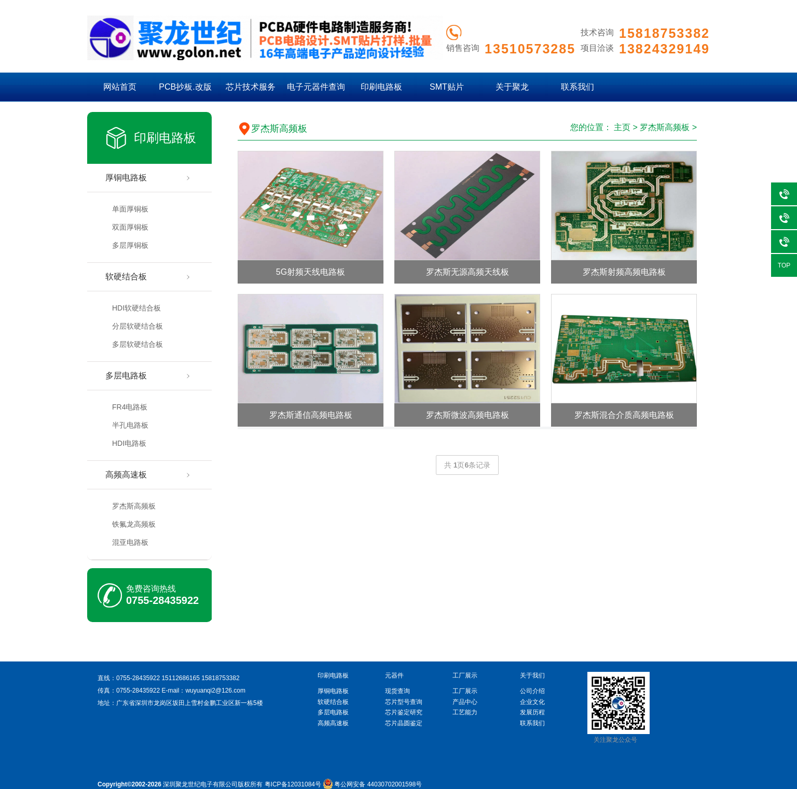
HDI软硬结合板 (136, 308)
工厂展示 (464, 691)
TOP (784, 265)
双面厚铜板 (130, 227)
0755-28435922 (162, 600)
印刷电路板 (381, 86)
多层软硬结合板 (137, 344)
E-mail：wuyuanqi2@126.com (203, 690)
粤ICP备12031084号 (293, 784)
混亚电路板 (130, 542)
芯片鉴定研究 (403, 712)
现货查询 (397, 691)
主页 (622, 127)
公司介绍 (532, 691)
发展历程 (532, 712)
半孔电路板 (130, 425)
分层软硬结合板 (137, 326)
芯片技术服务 (251, 86)
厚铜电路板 (126, 177)
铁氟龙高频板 (134, 524)
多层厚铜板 (130, 245)
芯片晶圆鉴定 (403, 723)
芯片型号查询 (403, 702)
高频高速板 (126, 474)
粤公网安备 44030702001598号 (372, 784)
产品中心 (464, 702)
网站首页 (119, 86)
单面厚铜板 (130, 209)
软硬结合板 (126, 276)
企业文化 (532, 702)
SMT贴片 (447, 86)
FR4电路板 (129, 407)
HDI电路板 (129, 443)
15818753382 (220, 678)
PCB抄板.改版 (185, 86)
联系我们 (577, 86)
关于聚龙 (512, 86)
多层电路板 (126, 375)
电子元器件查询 (316, 86)
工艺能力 (464, 712)
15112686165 (180, 678)
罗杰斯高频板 (134, 506)
